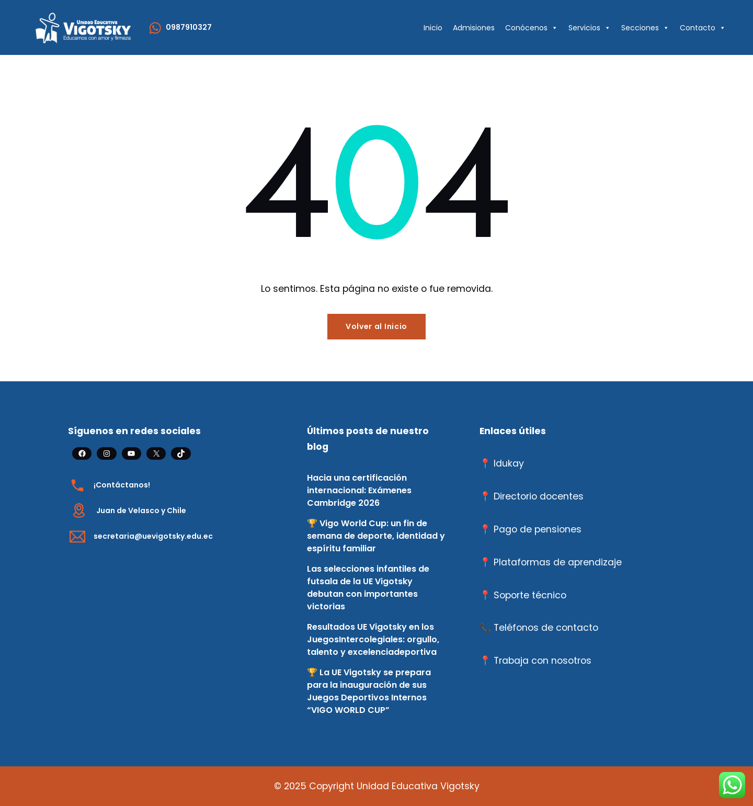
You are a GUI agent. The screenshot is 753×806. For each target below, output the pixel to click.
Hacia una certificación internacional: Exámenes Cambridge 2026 (359, 490)
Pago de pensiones (537, 529)
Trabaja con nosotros (542, 660)
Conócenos (531, 27)
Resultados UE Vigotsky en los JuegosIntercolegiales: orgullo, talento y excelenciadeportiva (373, 639)
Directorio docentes (539, 496)
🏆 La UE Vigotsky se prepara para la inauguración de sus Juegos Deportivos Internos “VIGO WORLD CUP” (369, 691)
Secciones (645, 27)
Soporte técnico (530, 595)
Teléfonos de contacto (546, 627)
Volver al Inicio (376, 326)
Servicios (589, 27)
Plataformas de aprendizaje (558, 562)
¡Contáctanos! (122, 485)
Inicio (433, 27)
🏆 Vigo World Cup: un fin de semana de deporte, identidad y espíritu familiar (376, 535)
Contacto (703, 27)
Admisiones (474, 27)
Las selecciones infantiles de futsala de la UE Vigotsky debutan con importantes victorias (368, 587)
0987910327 (189, 27)
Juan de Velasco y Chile (141, 510)
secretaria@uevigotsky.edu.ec (153, 536)
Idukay (509, 463)
